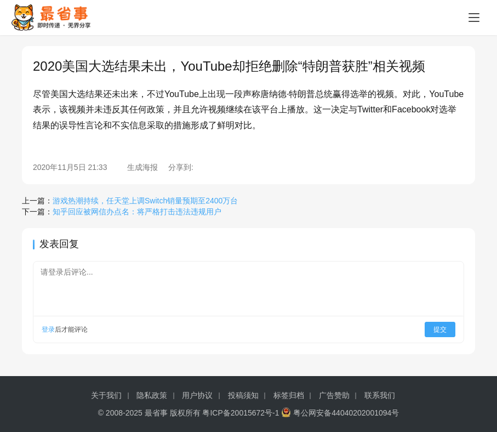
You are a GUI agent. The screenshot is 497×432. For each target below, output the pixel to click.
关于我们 (106, 395)
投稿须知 (243, 395)
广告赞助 (334, 395)
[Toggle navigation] (473, 17)
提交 (440, 329)
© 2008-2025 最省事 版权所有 (149, 412)
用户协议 (197, 395)
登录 (48, 329)
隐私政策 (151, 395)
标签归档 (288, 395)
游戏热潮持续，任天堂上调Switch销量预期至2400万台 (145, 200)
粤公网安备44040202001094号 (346, 412)
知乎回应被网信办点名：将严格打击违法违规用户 (137, 211)
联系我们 (379, 395)
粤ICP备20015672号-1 (240, 412)
